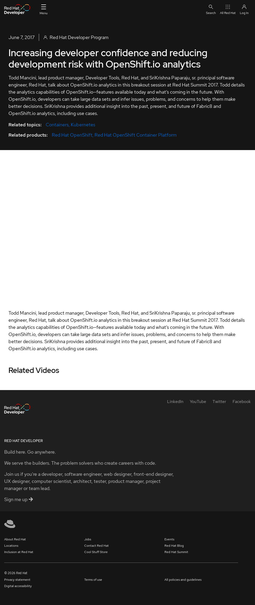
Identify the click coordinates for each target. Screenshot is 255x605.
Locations (11, 546)
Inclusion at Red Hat (18, 552)
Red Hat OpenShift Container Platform (136, 135)
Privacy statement (17, 580)
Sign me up (18, 499)
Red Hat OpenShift (72, 135)
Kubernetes (83, 125)
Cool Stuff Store (96, 552)
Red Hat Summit (176, 552)
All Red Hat (227, 9)
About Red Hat (15, 539)
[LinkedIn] (175, 401)
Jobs (87, 539)
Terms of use (93, 580)
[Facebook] (242, 401)
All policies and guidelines (182, 580)
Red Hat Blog (174, 546)
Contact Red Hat (96, 546)
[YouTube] (198, 401)
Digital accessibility (18, 586)
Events (169, 539)
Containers (57, 125)
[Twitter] (219, 401)
